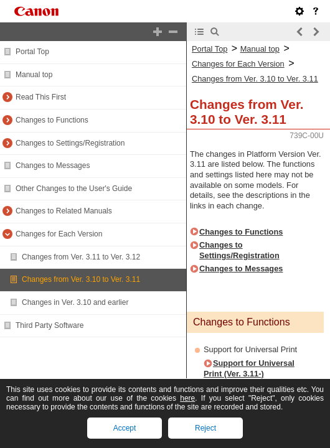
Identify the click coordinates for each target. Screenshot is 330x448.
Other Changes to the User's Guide (74, 188)
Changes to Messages (53, 165)
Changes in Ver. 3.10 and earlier (75, 302)
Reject (205, 428)
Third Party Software (49, 325)
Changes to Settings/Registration (70, 143)
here (187, 398)
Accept (124, 428)
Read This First (41, 97)
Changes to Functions (52, 120)
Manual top (34, 74)
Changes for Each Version (59, 234)
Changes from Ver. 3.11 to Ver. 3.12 (81, 257)
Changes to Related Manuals (64, 211)
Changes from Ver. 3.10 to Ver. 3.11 (81, 279)
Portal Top (32, 51)
